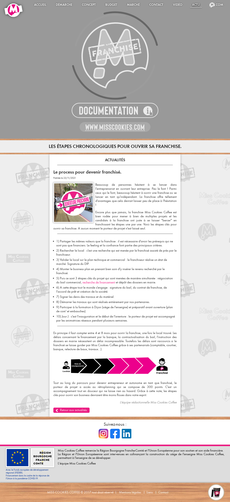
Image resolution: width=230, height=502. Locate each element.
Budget (111, 4)
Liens (150, 492)
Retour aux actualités (73, 410)
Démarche (64, 4)
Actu (196, 4)
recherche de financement (98, 282)
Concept (89, 4)
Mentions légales (130, 492)
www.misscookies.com (115, 127)
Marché (133, 4)
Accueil (40, 4)
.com (219, 4)
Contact (156, 4)
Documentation (109, 110)
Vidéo (177, 4)
